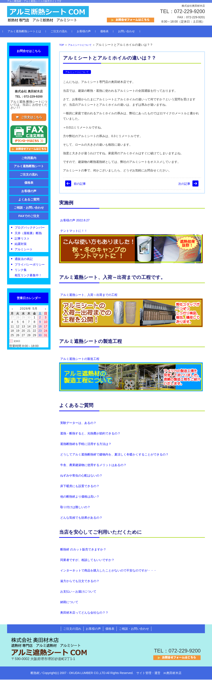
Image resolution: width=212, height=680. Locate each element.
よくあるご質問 (76, 406)
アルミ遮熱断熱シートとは (28, 32)
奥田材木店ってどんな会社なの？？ (84, 613)
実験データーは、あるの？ (78, 423)
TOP (61, 45)
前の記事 (80, 184)
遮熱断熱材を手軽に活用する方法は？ (85, 444)
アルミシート (24, 250)
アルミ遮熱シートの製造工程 (79, 359)
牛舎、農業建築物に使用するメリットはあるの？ (93, 465)
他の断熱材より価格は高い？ (79, 496)
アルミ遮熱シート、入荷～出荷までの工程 (88, 295)
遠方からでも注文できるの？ (79, 581)
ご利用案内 (28, 158)
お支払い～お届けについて (78, 592)
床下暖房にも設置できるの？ (79, 486)
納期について (69, 602)
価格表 (108, 32)
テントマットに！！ (73, 231)
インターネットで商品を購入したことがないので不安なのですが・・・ (108, 571)
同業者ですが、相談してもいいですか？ (87, 560)
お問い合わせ (130, 32)
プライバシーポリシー (30, 265)
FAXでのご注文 (28, 217)
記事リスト (22, 239)
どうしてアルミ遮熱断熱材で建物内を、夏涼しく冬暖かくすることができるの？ (114, 454)
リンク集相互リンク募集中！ (28, 273)
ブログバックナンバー (30, 228)
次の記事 (184, 184)
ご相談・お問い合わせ (29, 208)
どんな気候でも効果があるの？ (81, 518)
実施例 (66, 203)
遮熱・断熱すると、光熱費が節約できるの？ (90, 433)
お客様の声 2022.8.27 (74, 220)
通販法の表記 (24, 260)
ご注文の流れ (63, 32)
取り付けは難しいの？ (75, 507)
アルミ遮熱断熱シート (29, 167)
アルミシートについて (80, 45)
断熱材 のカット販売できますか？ (83, 550)
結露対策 (21, 245)
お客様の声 (88, 32)
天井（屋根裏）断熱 (28, 234)
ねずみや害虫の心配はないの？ (81, 475)
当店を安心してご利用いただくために (100, 532)
